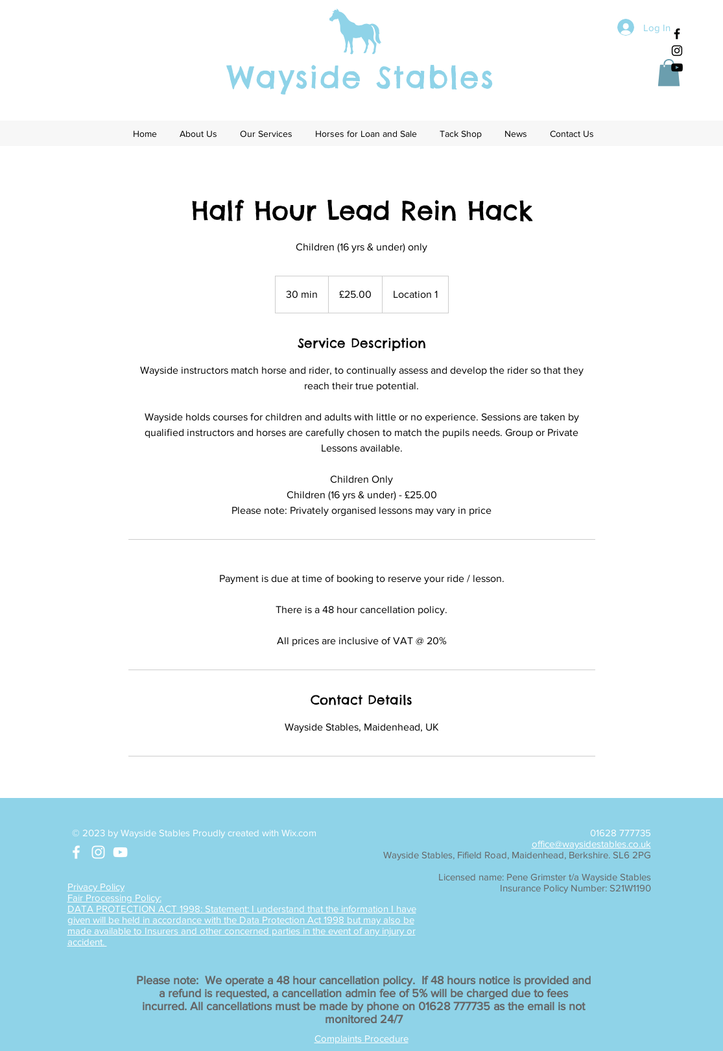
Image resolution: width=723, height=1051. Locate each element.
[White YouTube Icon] (120, 852)
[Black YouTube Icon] (677, 67)
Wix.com (298, 832)
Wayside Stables (361, 77)
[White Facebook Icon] (76, 852)
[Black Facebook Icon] (677, 34)
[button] (669, 72)
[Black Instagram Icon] (677, 50)
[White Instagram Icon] (98, 852)
